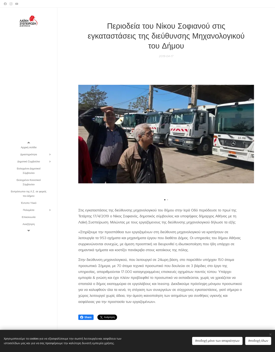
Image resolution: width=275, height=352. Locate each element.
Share (86, 317)
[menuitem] (28, 147)
